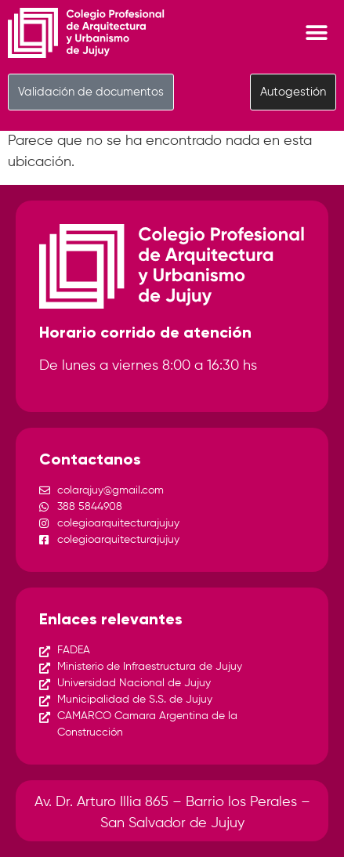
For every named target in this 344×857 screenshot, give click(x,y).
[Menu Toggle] (316, 33)
